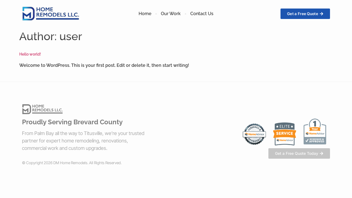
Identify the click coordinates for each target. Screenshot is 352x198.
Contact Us (201, 13)
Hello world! (30, 54)
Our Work (171, 13)
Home (145, 13)
